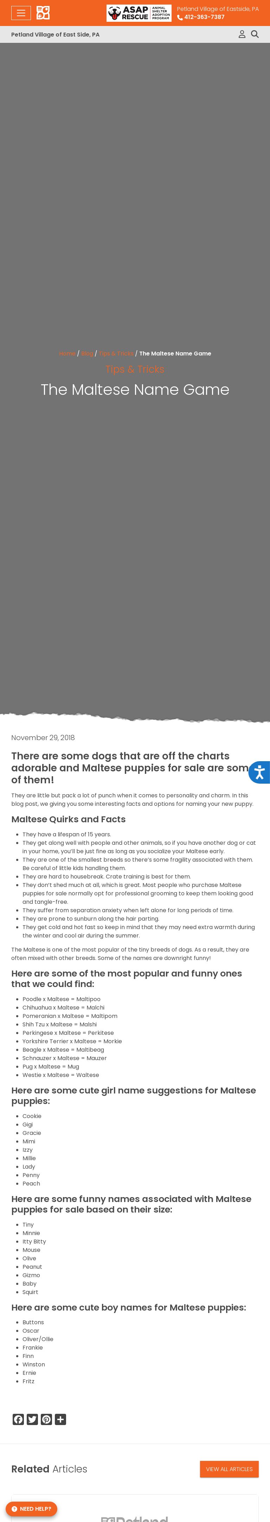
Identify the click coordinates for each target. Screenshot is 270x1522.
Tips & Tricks (116, 354)
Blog (87, 354)
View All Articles (229, 1469)
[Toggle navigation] (21, 13)
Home (67, 354)
